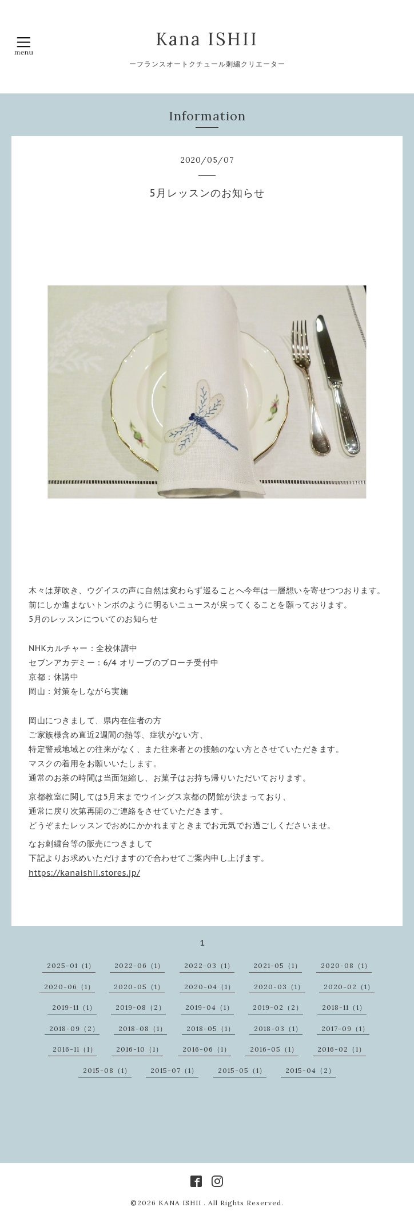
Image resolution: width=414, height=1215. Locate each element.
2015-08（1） (107, 1070)
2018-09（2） (74, 1028)
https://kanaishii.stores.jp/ (84, 873)
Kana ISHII (207, 39)
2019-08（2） (141, 1007)
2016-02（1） (341, 1049)
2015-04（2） (310, 1070)
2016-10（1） (139, 1049)
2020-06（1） (69, 986)
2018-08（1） (142, 1028)
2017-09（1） (345, 1028)
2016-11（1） (75, 1049)
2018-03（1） (278, 1028)
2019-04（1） (209, 1007)
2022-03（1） (209, 965)
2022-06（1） (139, 965)
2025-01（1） (71, 965)
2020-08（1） (346, 965)
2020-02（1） (349, 986)
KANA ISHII (181, 1202)
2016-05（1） (274, 1049)
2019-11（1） (74, 1007)
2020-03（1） (279, 986)
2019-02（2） (278, 1007)
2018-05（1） (210, 1028)
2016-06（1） (206, 1049)
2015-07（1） (174, 1070)
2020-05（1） (139, 986)
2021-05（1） (277, 965)
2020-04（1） (209, 986)
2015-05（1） (242, 1070)
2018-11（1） (344, 1007)
